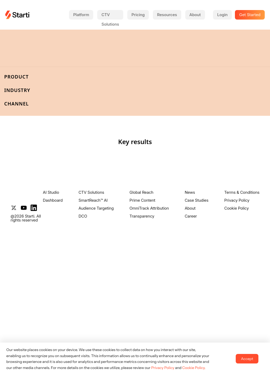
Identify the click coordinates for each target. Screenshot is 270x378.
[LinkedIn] (34, 208)
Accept (247, 358)
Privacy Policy (162, 367)
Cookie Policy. (194, 367)
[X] (14, 208)
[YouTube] (24, 208)
